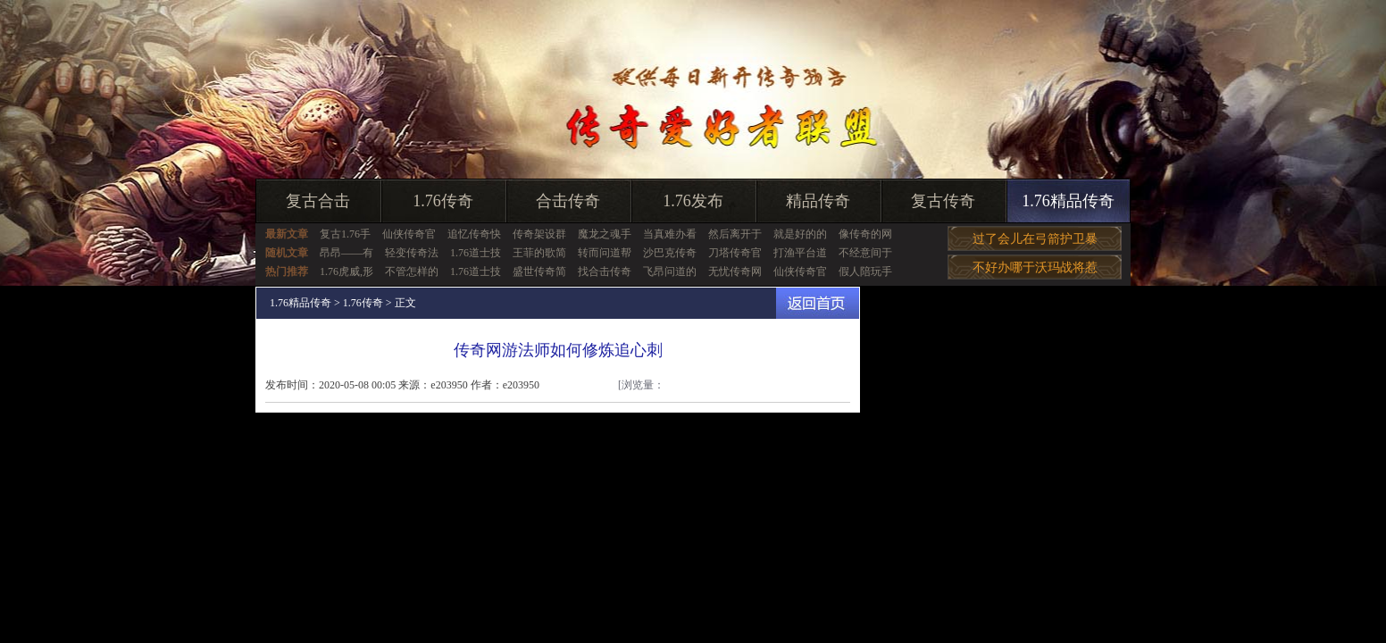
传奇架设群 (539, 234)
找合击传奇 (604, 271)
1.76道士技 (475, 252)
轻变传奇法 (411, 252)
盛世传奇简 (539, 271)
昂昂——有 (346, 252)
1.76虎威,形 (346, 271)
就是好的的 (800, 234)
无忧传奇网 (735, 271)
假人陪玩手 (865, 271)
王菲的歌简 (539, 252)
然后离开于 (735, 234)
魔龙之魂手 (604, 234)
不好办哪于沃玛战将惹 (1035, 267)
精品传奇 (818, 201)
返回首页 (817, 303)
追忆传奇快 (474, 234)
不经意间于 (865, 252)
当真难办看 (670, 234)
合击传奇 (568, 201)
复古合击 (318, 201)
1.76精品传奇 (1068, 201)
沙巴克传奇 (670, 252)
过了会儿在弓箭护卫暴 (1035, 239)
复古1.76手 (345, 234)
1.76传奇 (443, 201)
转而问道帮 (604, 252)
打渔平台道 (800, 252)
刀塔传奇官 (735, 252)
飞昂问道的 (670, 271)
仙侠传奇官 (409, 234)
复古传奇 (943, 201)
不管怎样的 (411, 271)
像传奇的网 (865, 234)
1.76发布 (693, 201)
